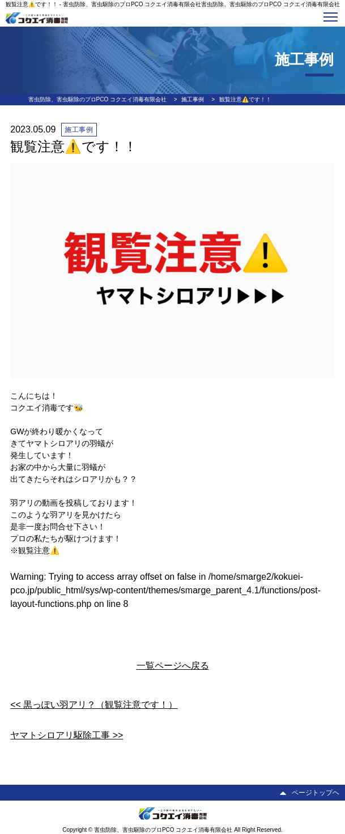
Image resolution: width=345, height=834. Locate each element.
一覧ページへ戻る (173, 665)
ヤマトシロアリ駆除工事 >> (66, 735)
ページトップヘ (309, 793)
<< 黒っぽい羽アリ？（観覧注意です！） (93, 704)
